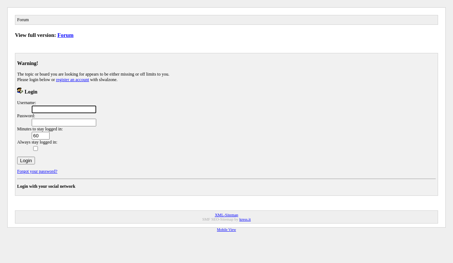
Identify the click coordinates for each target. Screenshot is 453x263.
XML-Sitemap (226, 215)
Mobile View (226, 230)
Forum (66, 35)
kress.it (245, 219)
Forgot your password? (37, 171)
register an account (72, 79)
